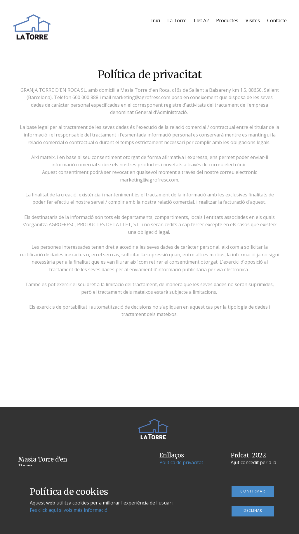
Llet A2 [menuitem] (201, 20)
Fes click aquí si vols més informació (68, 510)
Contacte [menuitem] (277, 20)
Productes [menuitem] (227, 20)
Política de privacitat (181, 462)
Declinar (253, 510)
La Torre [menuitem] (177, 20)
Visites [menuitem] (253, 20)
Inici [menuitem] (155, 20)
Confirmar (252, 491)
